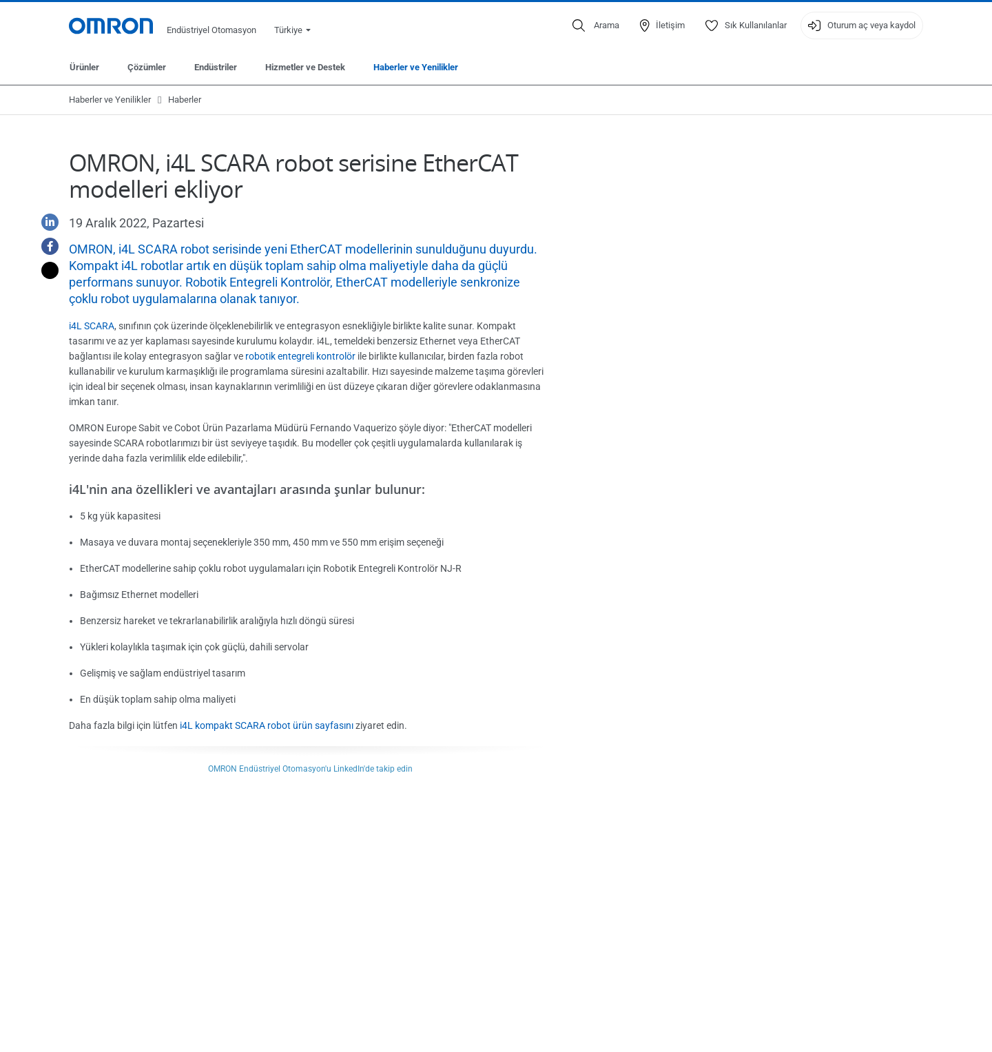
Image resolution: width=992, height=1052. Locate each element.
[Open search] (596, 25)
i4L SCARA (91, 325)
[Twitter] (44, 270)
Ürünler (84, 67)
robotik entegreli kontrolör (300, 356)
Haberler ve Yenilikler (415, 67)
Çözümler (146, 67)
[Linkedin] (44, 222)
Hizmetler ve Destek (305, 67)
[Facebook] (44, 246)
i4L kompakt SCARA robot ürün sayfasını (266, 725)
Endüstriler (215, 67)
